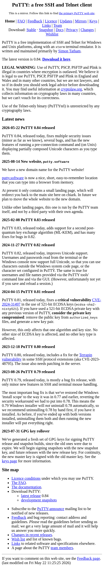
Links (46, 25)
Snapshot (46, 30)
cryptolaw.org (71, 89)
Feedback (35, 21)
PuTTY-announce (50, 509)
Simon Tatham (69, 51)
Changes (87, 30)
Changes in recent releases (32, 535)
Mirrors (81, 21)
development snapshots (39, 500)
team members (62, 548)
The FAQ (19, 483)
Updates (66, 21)
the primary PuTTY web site (76, 13)
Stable (31, 30)
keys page (9, 461)
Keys (93, 21)
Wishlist (52, 34)
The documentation (26, 487)
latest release (31, 496)
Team (57, 25)
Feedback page (88, 558)
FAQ (21, 21)
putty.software (13, 178)
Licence (51, 21)
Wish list (18, 539)
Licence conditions (26, 478)
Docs (60, 30)
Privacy (72, 30)
